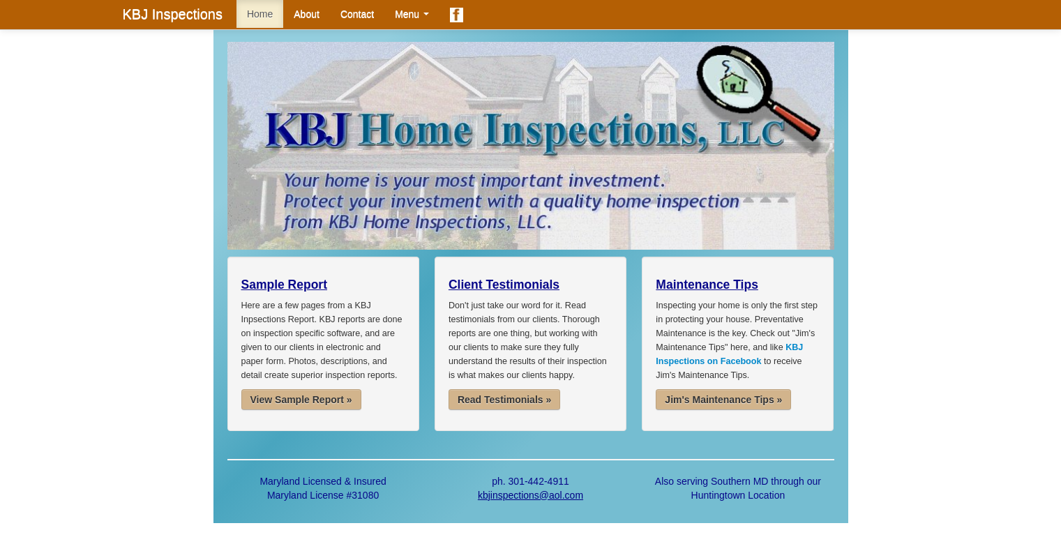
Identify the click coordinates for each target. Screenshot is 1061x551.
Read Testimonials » (504, 399)
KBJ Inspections (173, 14)
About (306, 14)
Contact (357, 14)
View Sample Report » (301, 399)
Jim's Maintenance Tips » (723, 399)
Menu (412, 14)
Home (260, 14)
